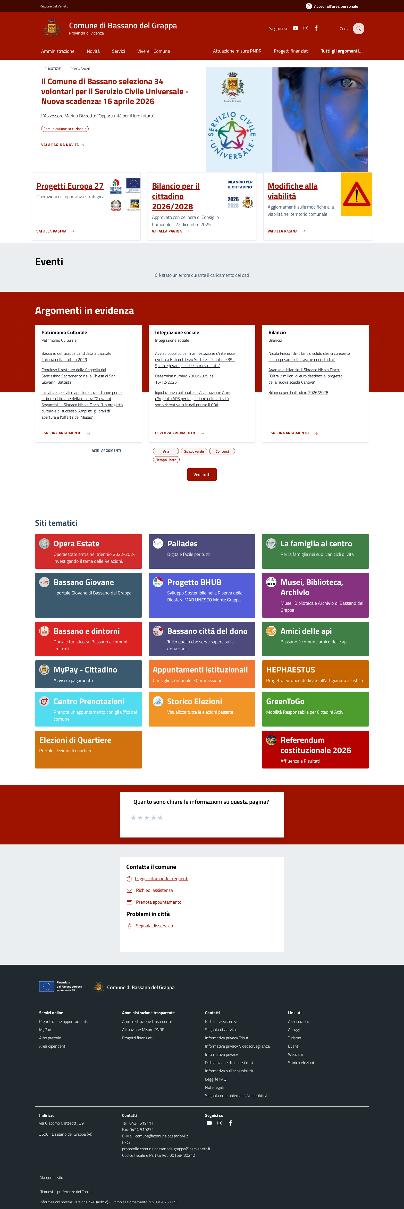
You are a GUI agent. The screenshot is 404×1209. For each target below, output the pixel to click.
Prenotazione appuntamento (63, 1021)
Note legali (214, 1087)
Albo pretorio (50, 1038)
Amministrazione (57, 51)
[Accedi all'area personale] (334, 6)
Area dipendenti (52, 1046)
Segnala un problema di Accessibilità (236, 1095)
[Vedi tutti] (63, 146)
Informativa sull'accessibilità (229, 1071)
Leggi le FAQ (215, 1079)
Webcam (295, 1054)
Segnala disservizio (221, 1029)
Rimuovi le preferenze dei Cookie (66, 1192)
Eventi (293, 1046)
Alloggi (294, 1029)
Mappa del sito (51, 1177)
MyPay (45, 1029)
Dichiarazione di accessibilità (229, 1062)
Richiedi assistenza (221, 1021)
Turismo (294, 1038)
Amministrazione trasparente (147, 1021)
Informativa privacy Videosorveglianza (237, 1046)
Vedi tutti (202, 474)
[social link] (292, 28)
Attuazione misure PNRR (237, 50)
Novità (93, 51)
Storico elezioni (301, 1062)
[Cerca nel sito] (358, 28)
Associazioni (298, 1021)
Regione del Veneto (54, 6)
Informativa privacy (221, 1054)
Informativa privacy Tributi (227, 1038)
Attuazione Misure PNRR (143, 1029)
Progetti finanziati (291, 50)
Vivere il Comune (153, 51)
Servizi (118, 51)
